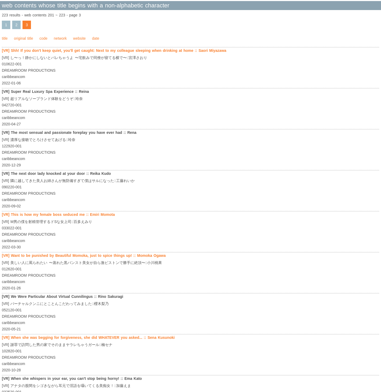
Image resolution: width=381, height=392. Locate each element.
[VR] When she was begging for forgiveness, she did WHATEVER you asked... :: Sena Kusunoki (88, 337)
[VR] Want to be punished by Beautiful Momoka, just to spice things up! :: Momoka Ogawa (84, 255)
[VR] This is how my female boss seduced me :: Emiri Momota (58, 214)
